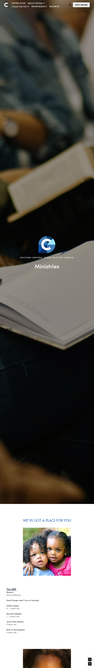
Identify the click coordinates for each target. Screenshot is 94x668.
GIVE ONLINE (77, 4)
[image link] (7, 5)
